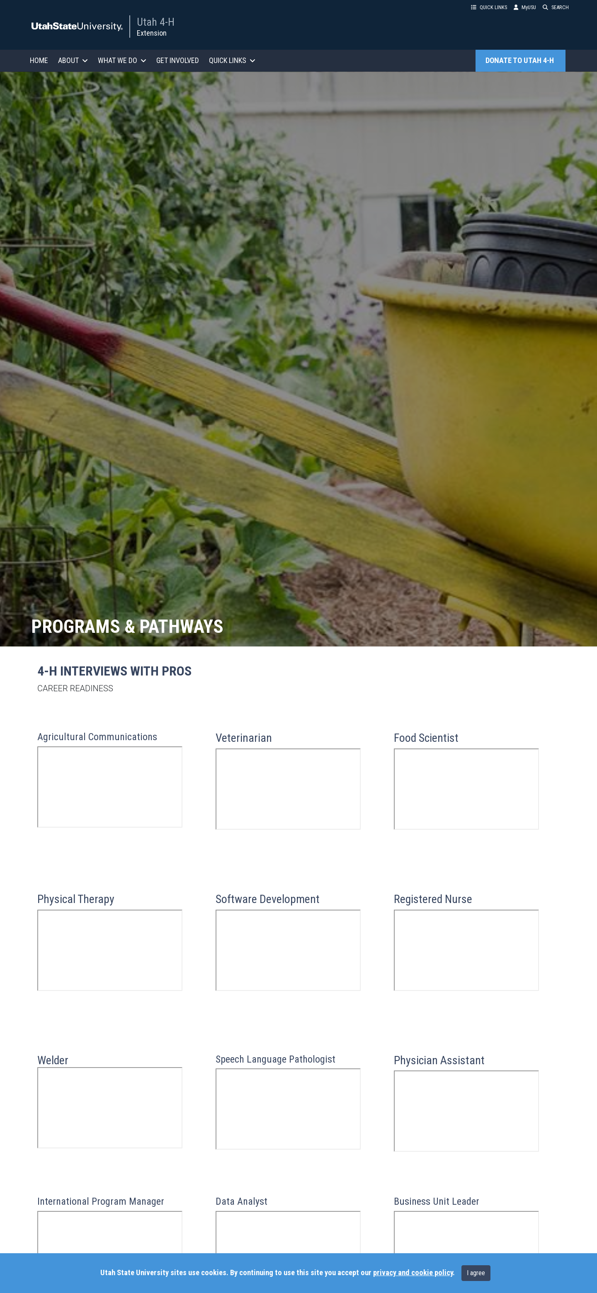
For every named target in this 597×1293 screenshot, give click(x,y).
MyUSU (525, 7)
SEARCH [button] (556, 7)
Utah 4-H (156, 22)
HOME (39, 60)
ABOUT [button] (73, 60)
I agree (476, 1273)
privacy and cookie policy (413, 1272)
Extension (152, 33)
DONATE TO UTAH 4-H (520, 60)
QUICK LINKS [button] (489, 7)
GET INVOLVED (177, 60)
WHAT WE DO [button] (122, 60)
